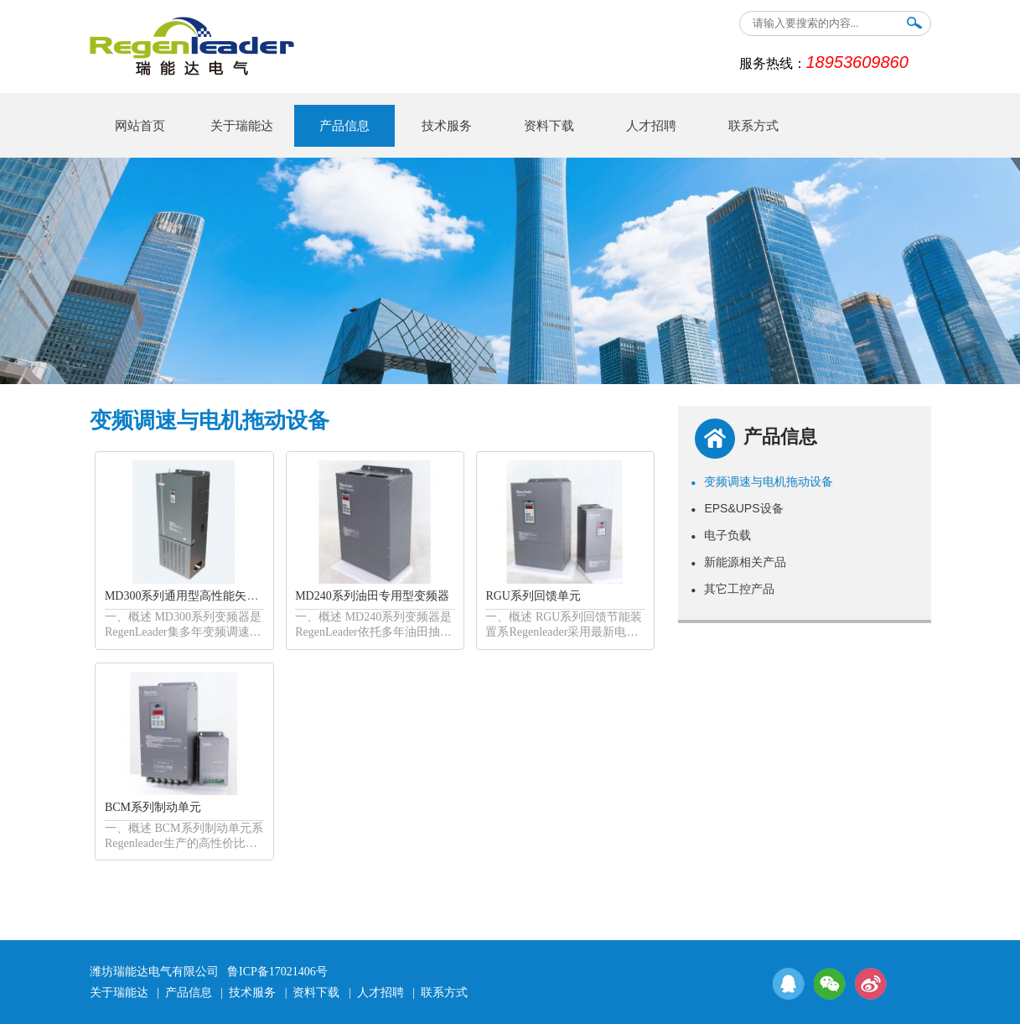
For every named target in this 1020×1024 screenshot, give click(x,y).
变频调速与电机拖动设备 (762, 481)
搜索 (914, 26)
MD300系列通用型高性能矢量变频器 (199, 596)
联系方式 (753, 126)
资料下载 (549, 126)
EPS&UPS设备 (737, 508)
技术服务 (447, 126)
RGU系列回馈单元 (533, 596)
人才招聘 (651, 126)
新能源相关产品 (738, 562)
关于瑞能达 (241, 126)
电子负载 (721, 535)
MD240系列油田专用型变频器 (372, 596)
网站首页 (140, 126)
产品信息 (344, 126)
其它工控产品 (732, 588)
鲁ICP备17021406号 (277, 971)
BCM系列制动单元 (153, 807)
